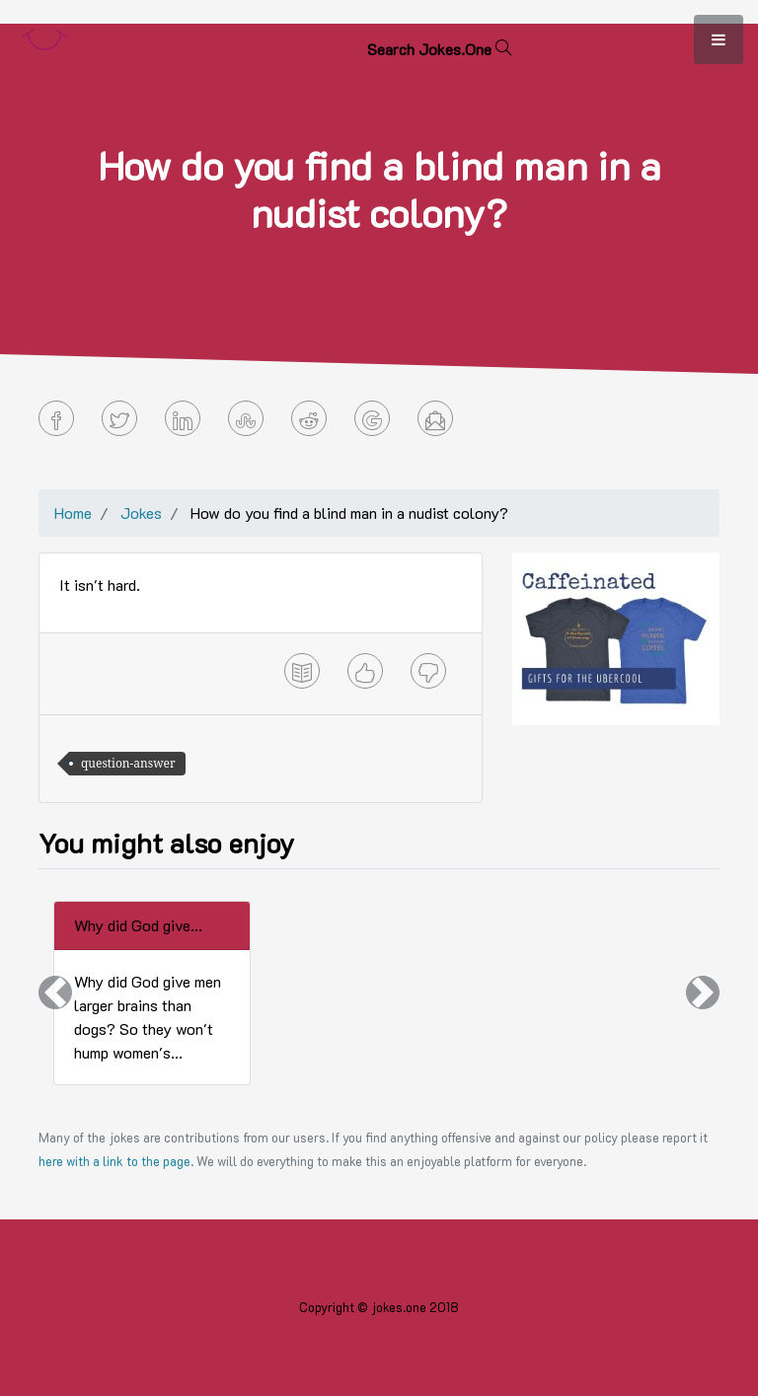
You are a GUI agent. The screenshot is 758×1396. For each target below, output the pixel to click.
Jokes (141, 512)
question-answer (128, 763)
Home (73, 512)
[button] (55, 993)
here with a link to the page (114, 1161)
